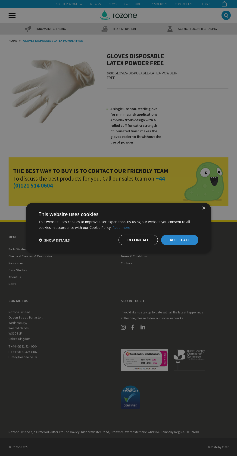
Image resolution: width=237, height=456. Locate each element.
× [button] (203, 208)
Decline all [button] (138, 240)
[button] (54, 240)
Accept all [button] (180, 240)
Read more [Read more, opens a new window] (121, 227)
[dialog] (118, 228)
